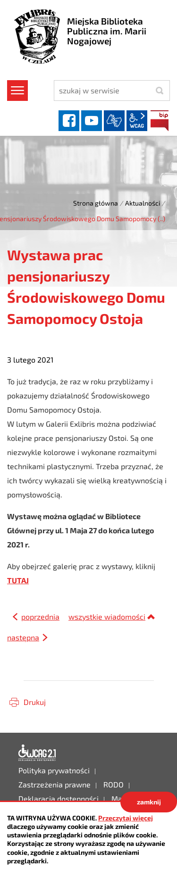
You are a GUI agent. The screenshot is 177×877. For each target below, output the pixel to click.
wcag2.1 (136, 120)
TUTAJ (18, 580)
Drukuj (35, 701)
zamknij (149, 802)
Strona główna (95, 203)
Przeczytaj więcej (125, 818)
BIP (159, 120)
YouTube (91, 120)
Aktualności (142, 203)
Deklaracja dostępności (37, 753)
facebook (69, 120)
